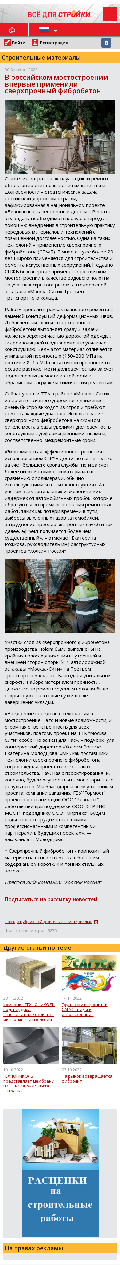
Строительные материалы (41, 57)
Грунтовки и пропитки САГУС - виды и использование (85, 1009)
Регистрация (54, 42)
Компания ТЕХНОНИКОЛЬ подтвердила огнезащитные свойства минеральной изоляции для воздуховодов (29, 1012)
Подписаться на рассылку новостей (51, 899)
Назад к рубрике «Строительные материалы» (48, 922)
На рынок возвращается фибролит (87, 1079)
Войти (19, 42)
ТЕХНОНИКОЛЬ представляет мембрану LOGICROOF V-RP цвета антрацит (28, 1083)
